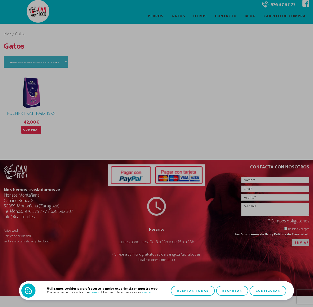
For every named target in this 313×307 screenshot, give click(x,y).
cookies (94, 292)
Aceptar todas (193, 290)
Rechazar (232, 290)
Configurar (268, 290)
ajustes (147, 292)
